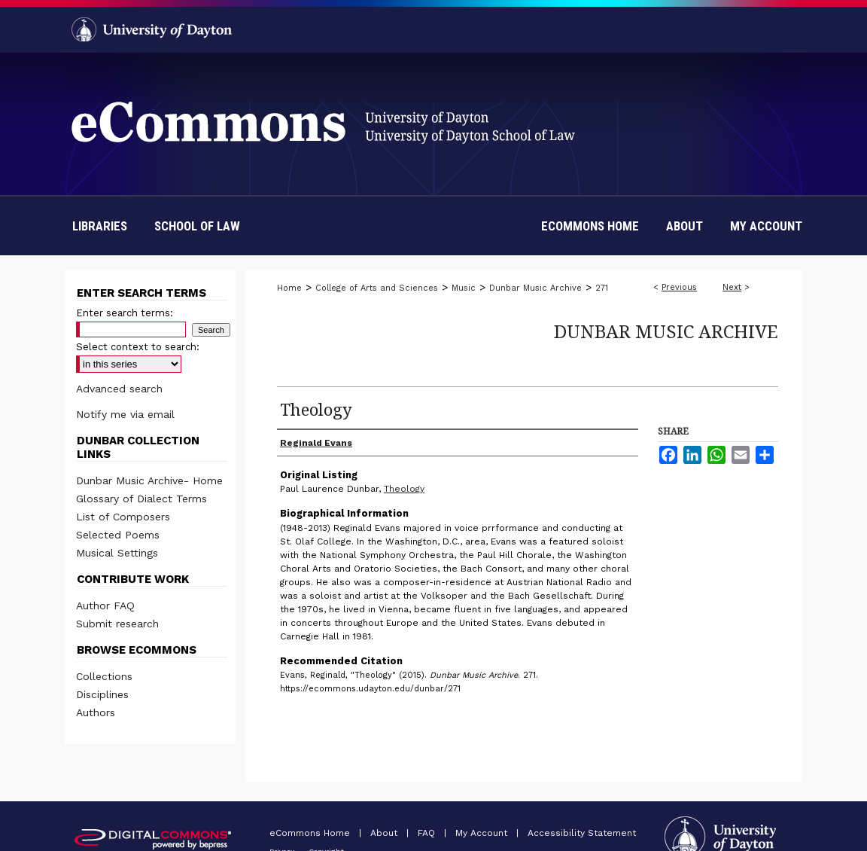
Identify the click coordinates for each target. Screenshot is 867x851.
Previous (679, 287)
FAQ (428, 833)
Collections (104, 676)
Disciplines (102, 694)
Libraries (99, 225)
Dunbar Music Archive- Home (149, 480)
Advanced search (119, 389)
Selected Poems (118, 535)
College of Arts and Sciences (376, 288)
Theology (404, 488)
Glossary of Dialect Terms (141, 499)
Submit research (117, 624)
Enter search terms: (124, 313)
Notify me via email (125, 414)
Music (464, 288)
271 (601, 288)
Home (289, 288)
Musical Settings (117, 553)
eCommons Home (311, 833)
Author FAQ (105, 605)
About (385, 833)
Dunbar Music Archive (535, 288)
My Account (482, 833)
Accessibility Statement (582, 833)
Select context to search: (137, 346)
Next (731, 287)
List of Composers (123, 517)
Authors (95, 712)
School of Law (197, 225)
